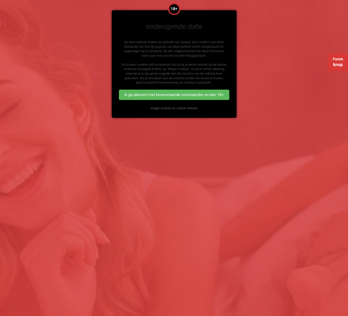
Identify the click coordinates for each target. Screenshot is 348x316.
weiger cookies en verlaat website (173, 108)
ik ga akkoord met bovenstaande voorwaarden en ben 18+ (174, 94)
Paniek (338, 62)
